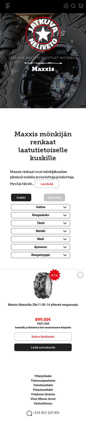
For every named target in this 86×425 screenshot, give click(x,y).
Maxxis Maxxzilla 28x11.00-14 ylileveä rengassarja (43, 305)
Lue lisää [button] (47, 184)
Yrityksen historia (43, 394)
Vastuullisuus (43, 403)
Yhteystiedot (43, 376)
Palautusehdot (43, 390)
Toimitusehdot (43, 385)
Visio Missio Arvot (43, 399)
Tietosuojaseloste (43, 380)
